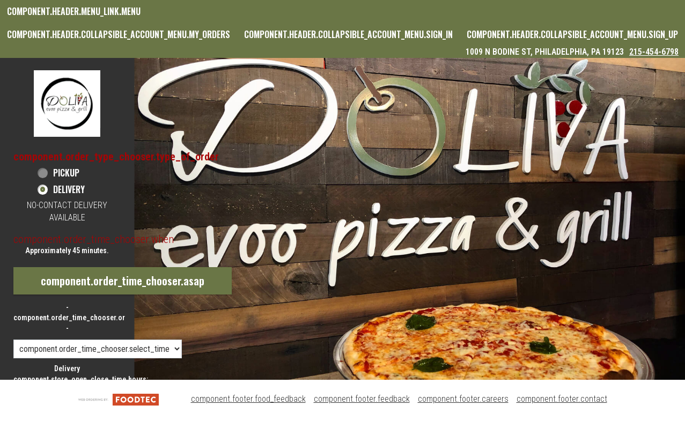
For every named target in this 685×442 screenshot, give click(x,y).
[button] (67, 103)
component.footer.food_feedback (248, 399)
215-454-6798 (654, 52)
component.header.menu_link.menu (74, 11)
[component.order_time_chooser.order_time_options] (97, 349)
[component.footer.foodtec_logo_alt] (118, 399)
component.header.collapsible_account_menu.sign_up (572, 34)
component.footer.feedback (362, 399)
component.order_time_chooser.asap (122, 280)
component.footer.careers (463, 399)
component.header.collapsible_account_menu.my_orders (118, 34)
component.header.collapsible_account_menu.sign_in (348, 34)
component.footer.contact (562, 399)
